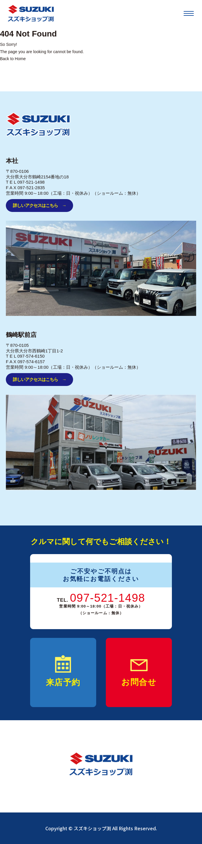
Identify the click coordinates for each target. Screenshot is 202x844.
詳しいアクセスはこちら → (39, 205)
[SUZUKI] (30, 13)
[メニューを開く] (188, 13)
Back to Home (13, 58)
